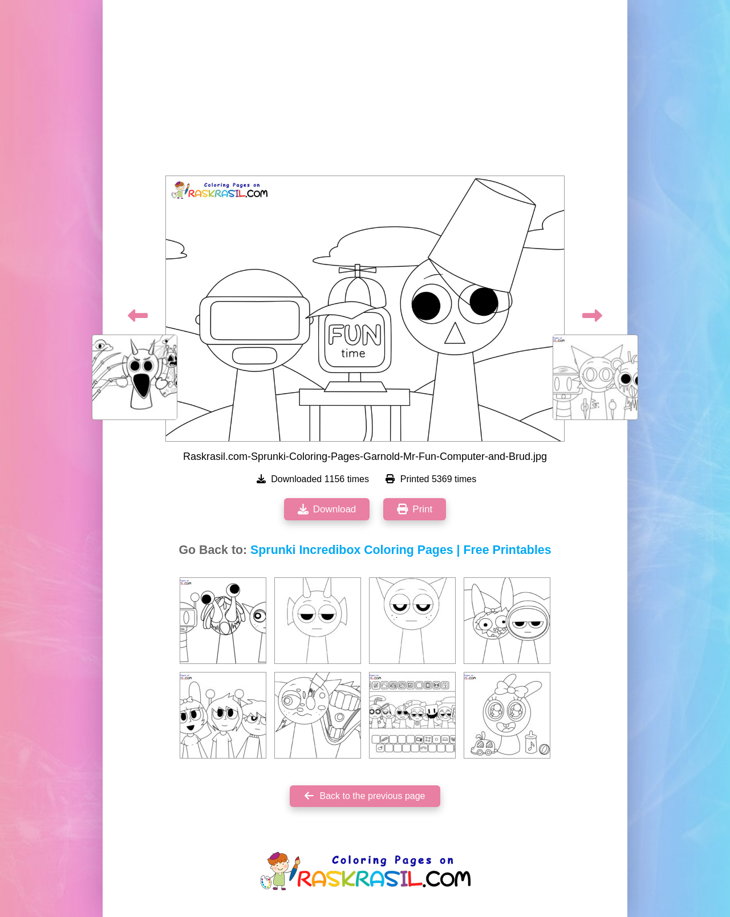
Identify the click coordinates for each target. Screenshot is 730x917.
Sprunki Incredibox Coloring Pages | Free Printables (400, 550)
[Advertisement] (365, 91)
